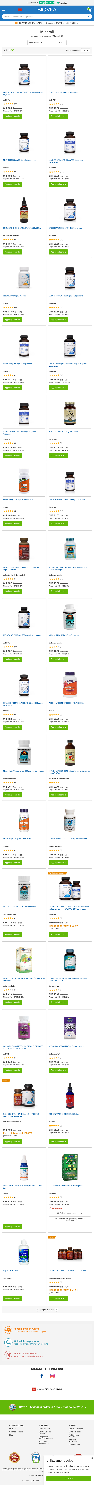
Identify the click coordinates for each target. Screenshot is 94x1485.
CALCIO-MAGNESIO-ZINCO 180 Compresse (65, 228)
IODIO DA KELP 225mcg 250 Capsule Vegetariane (22, 635)
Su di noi (12, 1429)
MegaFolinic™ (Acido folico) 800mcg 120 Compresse (23, 771)
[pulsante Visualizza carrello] (90, 10)
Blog (11, 1435)
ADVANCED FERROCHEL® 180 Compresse (19, 907)
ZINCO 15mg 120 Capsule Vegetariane (63, 92)
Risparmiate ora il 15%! (29, 23)
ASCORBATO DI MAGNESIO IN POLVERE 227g (66, 703)
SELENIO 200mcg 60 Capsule (14, 296)
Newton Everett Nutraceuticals (15, 575)
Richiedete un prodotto (74, 1436)
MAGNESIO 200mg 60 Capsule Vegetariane (19, 160)
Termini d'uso (37, 1481)
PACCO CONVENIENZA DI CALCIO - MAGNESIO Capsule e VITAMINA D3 (21, 1115)
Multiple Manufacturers (13, 1122)
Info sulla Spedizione (73, 1441)
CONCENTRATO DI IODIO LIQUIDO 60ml (64, 1114)
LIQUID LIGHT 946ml (11, 1271)
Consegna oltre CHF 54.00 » (62, 23)
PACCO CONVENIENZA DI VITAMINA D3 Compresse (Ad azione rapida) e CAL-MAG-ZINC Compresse (69, 908)
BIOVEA (7, 100)
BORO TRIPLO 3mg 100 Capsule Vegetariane (66, 296)
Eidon (53, 1122)
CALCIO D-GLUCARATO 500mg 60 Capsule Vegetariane (19, 433)
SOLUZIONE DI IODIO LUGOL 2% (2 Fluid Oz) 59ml (22, 228)
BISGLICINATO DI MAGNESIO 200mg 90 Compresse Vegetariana (23, 93)
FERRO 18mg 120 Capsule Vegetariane (18, 499)
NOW (7, 507)
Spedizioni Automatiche (44, 1442)
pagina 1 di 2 (47, 1309)
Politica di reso (74, 1445)
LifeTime (54, 439)
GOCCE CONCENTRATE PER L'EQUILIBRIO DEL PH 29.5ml (22, 1187)
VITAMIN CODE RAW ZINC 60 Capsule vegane (66, 1046)
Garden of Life (10, 986)
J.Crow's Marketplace (12, 236)
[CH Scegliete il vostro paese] (21, 10)
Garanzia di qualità (16, 1432)
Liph (6, 1193)
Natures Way (55, 986)
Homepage (35, 36)
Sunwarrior (8, 1278)
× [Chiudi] (92, 1458)
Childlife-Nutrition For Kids (60, 779)
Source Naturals (56, 575)
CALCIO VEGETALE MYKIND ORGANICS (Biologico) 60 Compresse (24, 979)
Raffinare (58, 42)
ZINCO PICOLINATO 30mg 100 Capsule (64, 432)
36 (85, 50)
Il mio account (44, 1429)
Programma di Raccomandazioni (46, 1437)
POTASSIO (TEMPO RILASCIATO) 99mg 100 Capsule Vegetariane (23, 704)
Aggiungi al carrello (12, 116)
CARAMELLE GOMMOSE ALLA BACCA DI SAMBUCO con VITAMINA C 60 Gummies (23, 1047)
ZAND (7, 1054)
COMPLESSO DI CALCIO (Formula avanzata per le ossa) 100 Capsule (68, 979)
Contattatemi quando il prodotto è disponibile (70, 1220)
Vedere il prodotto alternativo (69, 1213)
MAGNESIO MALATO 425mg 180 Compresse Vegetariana (66, 161)
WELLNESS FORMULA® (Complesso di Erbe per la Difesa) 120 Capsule (68, 568)
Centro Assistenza (76, 1429)
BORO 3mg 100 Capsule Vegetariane (17, 839)
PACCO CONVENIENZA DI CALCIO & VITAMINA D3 (68, 1271)
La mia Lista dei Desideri (45, 1433)
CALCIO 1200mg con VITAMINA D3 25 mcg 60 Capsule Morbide (21, 568)
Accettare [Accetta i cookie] (69, 1478)
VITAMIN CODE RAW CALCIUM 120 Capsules (66, 1186)
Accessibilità (25, 1481)
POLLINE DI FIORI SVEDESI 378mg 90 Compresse (68, 839)
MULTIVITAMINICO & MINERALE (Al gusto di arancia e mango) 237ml (69, 772)
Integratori (46, 36)
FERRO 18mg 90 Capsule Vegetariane (17, 364)
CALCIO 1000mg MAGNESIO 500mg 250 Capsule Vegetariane (68, 365)
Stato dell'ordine (75, 1432)
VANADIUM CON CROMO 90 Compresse (64, 635)
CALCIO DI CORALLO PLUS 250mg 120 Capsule (67, 499)
